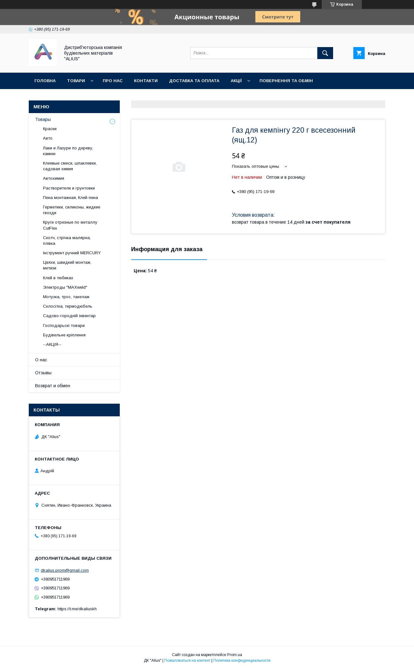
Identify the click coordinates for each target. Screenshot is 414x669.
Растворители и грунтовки (69, 188)
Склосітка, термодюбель (67, 306)
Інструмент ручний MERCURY (72, 252)
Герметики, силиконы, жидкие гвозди (71, 210)
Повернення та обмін (286, 80)
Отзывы (43, 372)
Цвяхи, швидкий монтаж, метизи (67, 265)
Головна (45, 80)
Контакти (146, 80)
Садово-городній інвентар (69, 315)
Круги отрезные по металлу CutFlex (70, 225)
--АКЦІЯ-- (52, 344)
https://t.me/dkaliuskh (77, 608)
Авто (47, 138)
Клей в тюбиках (58, 277)
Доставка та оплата (194, 80)
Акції (236, 80)
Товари (76, 80)
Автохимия (53, 178)
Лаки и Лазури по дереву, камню (68, 151)
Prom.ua (234, 655)
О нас (41, 359)
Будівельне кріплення (64, 335)
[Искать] (325, 53)
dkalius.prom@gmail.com (65, 570)
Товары (43, 119)
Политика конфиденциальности (242, 660)
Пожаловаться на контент (187, 660)
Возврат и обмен (52, 385)
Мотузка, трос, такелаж (66, 296)
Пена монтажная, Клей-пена (70, 197)
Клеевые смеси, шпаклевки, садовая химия (70, 166)
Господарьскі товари (64, 325)
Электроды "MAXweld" (65, 287)
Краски (50, 128)
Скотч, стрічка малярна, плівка (67, 240)
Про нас (113, 80)
